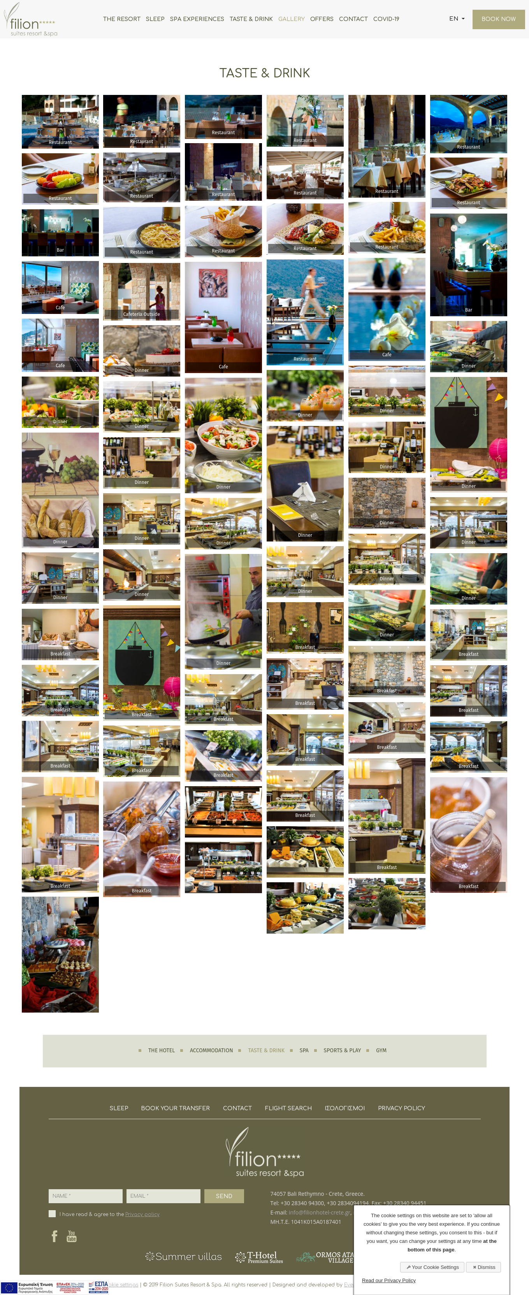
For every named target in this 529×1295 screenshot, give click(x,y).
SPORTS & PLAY (342, 1050)
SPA (304, 1050)
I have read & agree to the (110, 1214)
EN (453, 19)
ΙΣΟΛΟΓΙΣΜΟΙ (345, 1108)
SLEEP (155, 19)
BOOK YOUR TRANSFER (175, 1108)
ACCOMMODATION (211, 1050)
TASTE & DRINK (250, 19)
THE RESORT (121, 19)
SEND (224, 1196)
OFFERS (321, 19)
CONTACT (353, 19)
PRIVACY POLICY (401, 1108)
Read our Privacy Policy (389, 1280)
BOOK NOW (498, 19)
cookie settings (120, 1285)
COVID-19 (386, 19)
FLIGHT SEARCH (288, 1108)
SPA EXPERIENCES (197, 19)
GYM (381, 1050)
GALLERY (291, 19)
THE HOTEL (161, 1050)
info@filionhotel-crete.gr (319, 1212)
